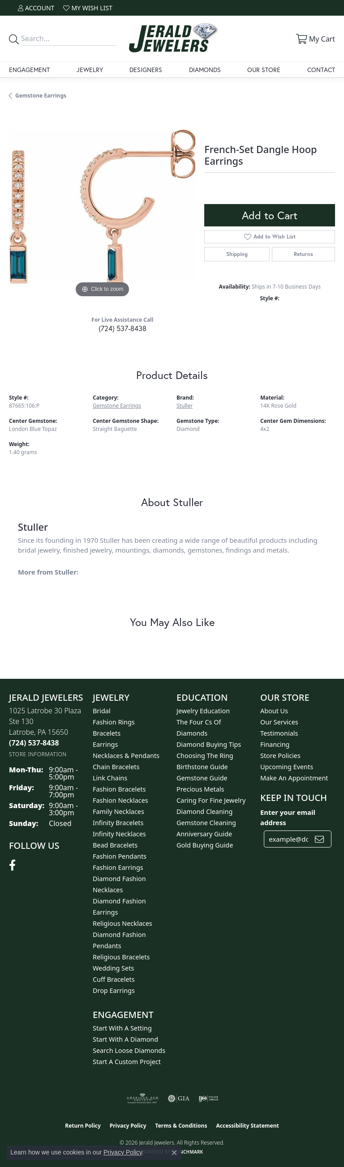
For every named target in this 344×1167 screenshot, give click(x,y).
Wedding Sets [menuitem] (113, 968)
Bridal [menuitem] (102, 711)
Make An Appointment (294, 778)
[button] (36, 8)
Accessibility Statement (247, 1125)
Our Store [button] (263, 69)
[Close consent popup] (174, 1152)
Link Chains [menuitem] (110, 778)
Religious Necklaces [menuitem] (122, 923)
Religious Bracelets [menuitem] (121, 957)
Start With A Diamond (125, 1039)
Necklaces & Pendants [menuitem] (126, 755)
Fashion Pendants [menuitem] (119, 856)
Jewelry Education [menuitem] (203, 711)
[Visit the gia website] (178, 1098)
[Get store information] (38, 754)
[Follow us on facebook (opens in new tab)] (12, 865)
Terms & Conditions (181, 1125)
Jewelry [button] (90, 69)
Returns (303, 254)
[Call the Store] (34, 743)
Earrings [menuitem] (105, 744)
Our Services (279, 722)
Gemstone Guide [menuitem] (202, 778)
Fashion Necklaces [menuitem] (120, 800)
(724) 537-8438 (122, 328)
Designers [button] (145, 69)
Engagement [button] (29, 69)
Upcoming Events (286, 766)
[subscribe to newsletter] (319, 839)
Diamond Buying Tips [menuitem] (208, 744)
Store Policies (280, 755)
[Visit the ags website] (142, 1098)
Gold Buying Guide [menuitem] (204, 845)
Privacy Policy (128, 1125)
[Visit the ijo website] (208, 1098)
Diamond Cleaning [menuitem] (204, 811)
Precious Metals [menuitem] (200, 789)
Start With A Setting (122, 1028)
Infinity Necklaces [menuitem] (119, 834)
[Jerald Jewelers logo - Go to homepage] (172, 39)
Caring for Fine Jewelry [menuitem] (210, 800)
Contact (321, 69)
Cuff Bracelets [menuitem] (114, 979)
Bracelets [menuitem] (106, 733)
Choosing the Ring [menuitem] (204, 755)
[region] (102, 206)
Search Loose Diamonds (129, 1050)
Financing (274, 744)
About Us (274, 711)
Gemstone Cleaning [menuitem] (206, 822)
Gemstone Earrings (40, 95)
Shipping (237, 254)
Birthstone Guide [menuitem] (202, 766)
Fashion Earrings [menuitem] (118, 867)
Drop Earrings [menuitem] (114, 990)
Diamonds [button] (205, 69)
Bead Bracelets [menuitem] (115, 845)
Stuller (184, 405)
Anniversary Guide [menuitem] (204, 834)
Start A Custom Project (127, 1061)
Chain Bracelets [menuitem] (116, 766)
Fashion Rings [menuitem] (114, 722)
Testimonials (279, 733)
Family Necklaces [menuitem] (118, 811)
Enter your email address (287, 817)
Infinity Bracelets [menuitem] (118, 822)
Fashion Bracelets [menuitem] (119, 789)
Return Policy (83, 1125)
